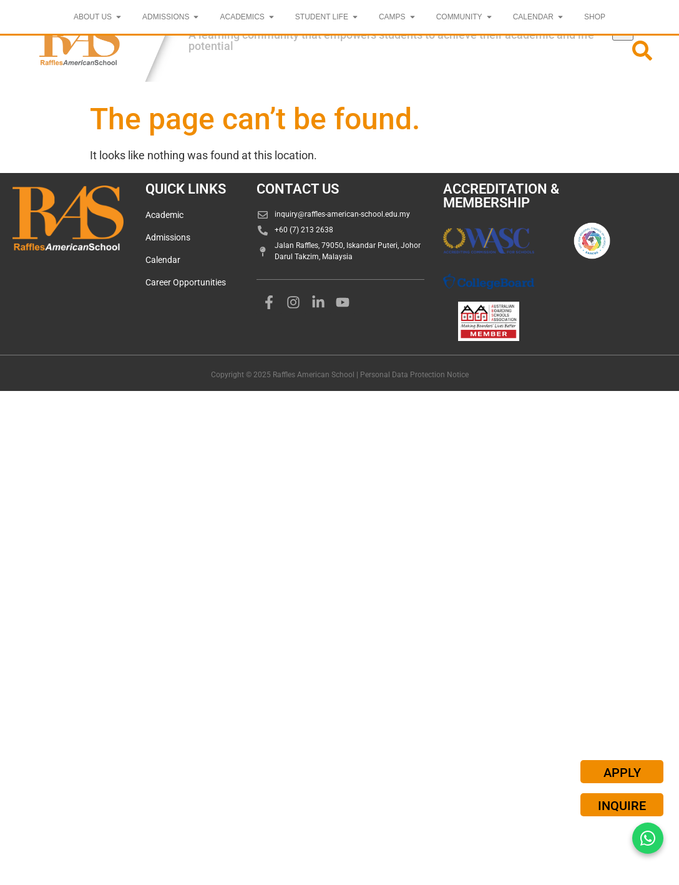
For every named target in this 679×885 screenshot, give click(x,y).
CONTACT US (297, 189)
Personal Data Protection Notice (414, 374)
